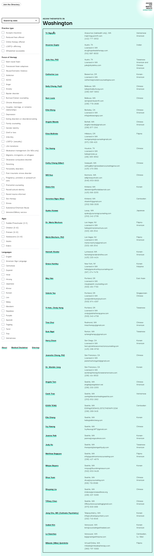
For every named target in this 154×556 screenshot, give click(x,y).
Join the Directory (11, 4)
